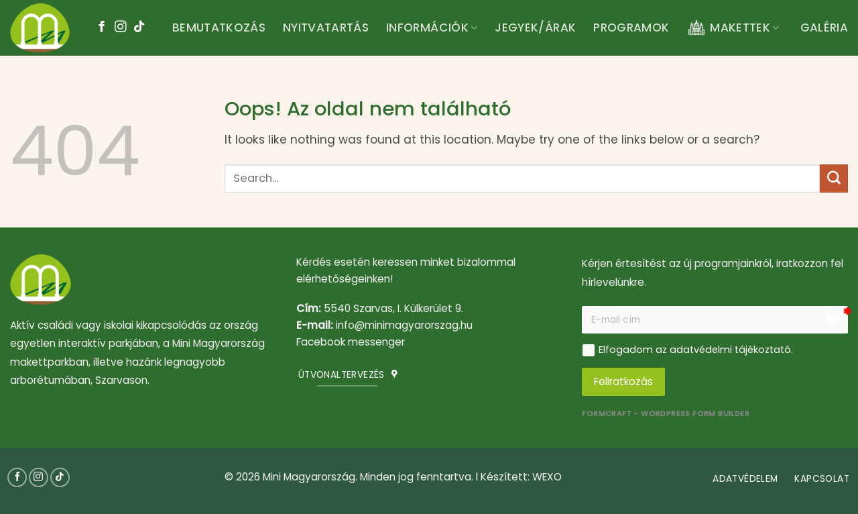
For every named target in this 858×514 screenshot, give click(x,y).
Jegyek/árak (535, 27)
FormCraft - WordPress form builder (665, 414)
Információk (431, 27)
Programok (631, 27)
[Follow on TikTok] (139, 27)
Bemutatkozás (218, 27)
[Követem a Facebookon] (101, 27)
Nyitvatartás (326, 27)
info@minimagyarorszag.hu (404, 325)
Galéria (824, 27)
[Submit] (834, 178)
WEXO (547, 477)
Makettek (732, 28)
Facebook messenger (350, 342)
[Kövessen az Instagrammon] (120, 27)
